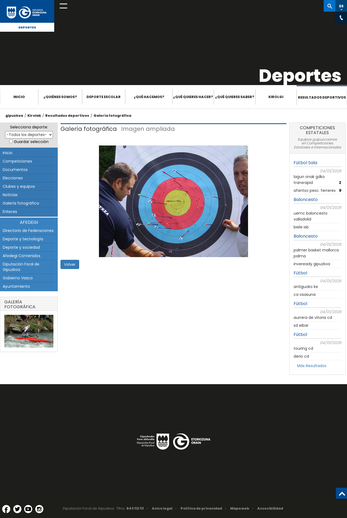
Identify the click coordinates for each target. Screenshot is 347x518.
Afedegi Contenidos (21, 255)
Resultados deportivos (322, 97)
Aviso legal (162, 508)
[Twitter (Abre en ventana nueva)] (17, 509)
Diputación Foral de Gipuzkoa (21, 266)
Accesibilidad (270, 508)
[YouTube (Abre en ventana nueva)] (28, 509)
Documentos (15, 169)
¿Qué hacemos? (149, 97)
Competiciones (17, 161)
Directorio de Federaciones (28, 230)
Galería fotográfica (112, 115)
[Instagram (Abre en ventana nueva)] (39, 509)
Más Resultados (311, 365)
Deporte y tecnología (23, 239)
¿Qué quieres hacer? (193, 97)
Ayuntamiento (16, 286)
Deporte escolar (103, 97)
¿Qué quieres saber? (234, 97)
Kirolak (34, 115)
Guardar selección (31, 141)
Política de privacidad (201, 508)
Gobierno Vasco (18, 278)
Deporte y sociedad (21, 247)
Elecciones (13, 178)
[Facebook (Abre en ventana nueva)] (6, 509)
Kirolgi (275, 97)
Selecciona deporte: (29, 127)
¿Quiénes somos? (60, 97)
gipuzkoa (14, 115)
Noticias (10, 195)
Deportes (27, 27)
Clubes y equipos (19, 186)
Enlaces (10, 211)
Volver (70, 264)
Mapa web (239, 508)
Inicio (19, 97)
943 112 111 (135, 508)
